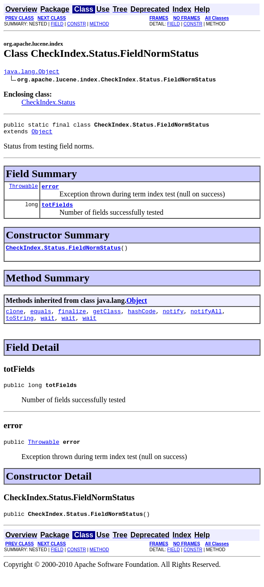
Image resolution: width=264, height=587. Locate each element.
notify (173, 320)
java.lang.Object (31, 72)
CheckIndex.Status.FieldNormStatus (63, 255)
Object (41, 135)
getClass (107, 320)
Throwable (23, 191)
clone (14, 320)
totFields (57, 211)
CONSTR (76, 23)
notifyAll (206, 320)
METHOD (99, 23)
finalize (72, 320)
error (50, 191)
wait (47, 328)
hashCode (141, 320)
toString (20, 328)
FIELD (57, 23)
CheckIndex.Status (48, 103)
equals (40, 320)
